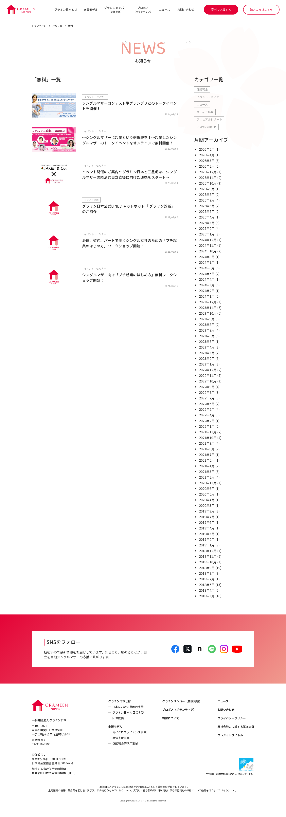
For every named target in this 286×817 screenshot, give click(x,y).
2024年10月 (207, 251)
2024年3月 (207, 285)
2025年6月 (207, 206)
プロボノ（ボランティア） (179, 710)
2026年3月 (207, 160)
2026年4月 (207, 155)
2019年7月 (207, 517)
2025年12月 (207, 172)
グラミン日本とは (65, 9)
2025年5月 (207, 211)
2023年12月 (207, 302)
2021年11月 (207, 432)
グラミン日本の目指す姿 (128, 713)
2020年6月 (207, 488)
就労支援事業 (120, 738)
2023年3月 (207, 353)
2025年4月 (207, 217)
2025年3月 (207, 223)
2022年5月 (207, 409)
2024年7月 (207, 262)
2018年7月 (207, 579)
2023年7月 (207, 330)
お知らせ (57, 25)
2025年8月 (207, 194)
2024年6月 (207, 268)
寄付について (170, 718)
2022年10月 (207, 381)
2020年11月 (207, 483)
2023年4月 (207, 347)
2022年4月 (207, 415)
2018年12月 (207, 550)
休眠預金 (202, 90)
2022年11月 (207, 375)
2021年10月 (207, 437)
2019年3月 (207, 533)
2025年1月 (207, 234)
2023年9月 (207, 319)
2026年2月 (207, 166)
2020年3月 (207, 505)
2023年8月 (207, 324)
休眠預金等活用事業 (125, 744)
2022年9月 (207, 386)
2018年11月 (207, 556)
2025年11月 (207, 177)
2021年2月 (207, 477)
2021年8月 (207, 449)
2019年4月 (207, 528)
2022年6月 (207, 403)
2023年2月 (207, 358)
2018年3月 (207, 596)
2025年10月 (207, 183)
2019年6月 (207, 522)
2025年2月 (207, 228)
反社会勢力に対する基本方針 (235, 727)
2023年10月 (207, 313)
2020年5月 (207, 494)
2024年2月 (207, 290)
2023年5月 (207, 341)
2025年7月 (207, 200)
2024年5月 (207, 273)
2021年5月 (207, 460)
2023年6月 (207, 336)
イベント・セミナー (209, 97)
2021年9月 (207, 443)
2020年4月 (207, 500)
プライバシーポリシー (231, 718)
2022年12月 (207, 370)
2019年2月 (207, 539)
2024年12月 (207, 239)
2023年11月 (207, 307)
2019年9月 (207, 511)
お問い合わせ (185, 9)
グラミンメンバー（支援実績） (182, 701)
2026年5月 (207, 149)
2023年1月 (207, 364)
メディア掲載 (205, 112)
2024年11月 (207, 245)
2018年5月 (207, 584)
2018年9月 (207, 567)
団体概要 (118, 718)
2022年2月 (207, 420)
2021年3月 (207, 471)
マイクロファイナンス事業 (129, 732)
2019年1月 (207, 545)
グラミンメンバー (115, 10)
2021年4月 (207, 466)
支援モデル (90, 9)
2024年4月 (207, 279)
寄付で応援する (221, 9)
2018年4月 (207, 590)
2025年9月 (207, 189)
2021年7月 (207, 454)
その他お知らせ (206, 127)
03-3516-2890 (41, 744)
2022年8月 (207, 392)
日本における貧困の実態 (128, 707)
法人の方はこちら (261, 9)
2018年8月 (207, 573)
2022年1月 (207, 426)
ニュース (164, 9)
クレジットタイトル (230, 735)
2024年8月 (207, 256)
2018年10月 (207, 562)
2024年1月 (207, 296)
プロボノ (142, 10)
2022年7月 (207, 398)
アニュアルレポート (209, 120)
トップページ (39, 25)
